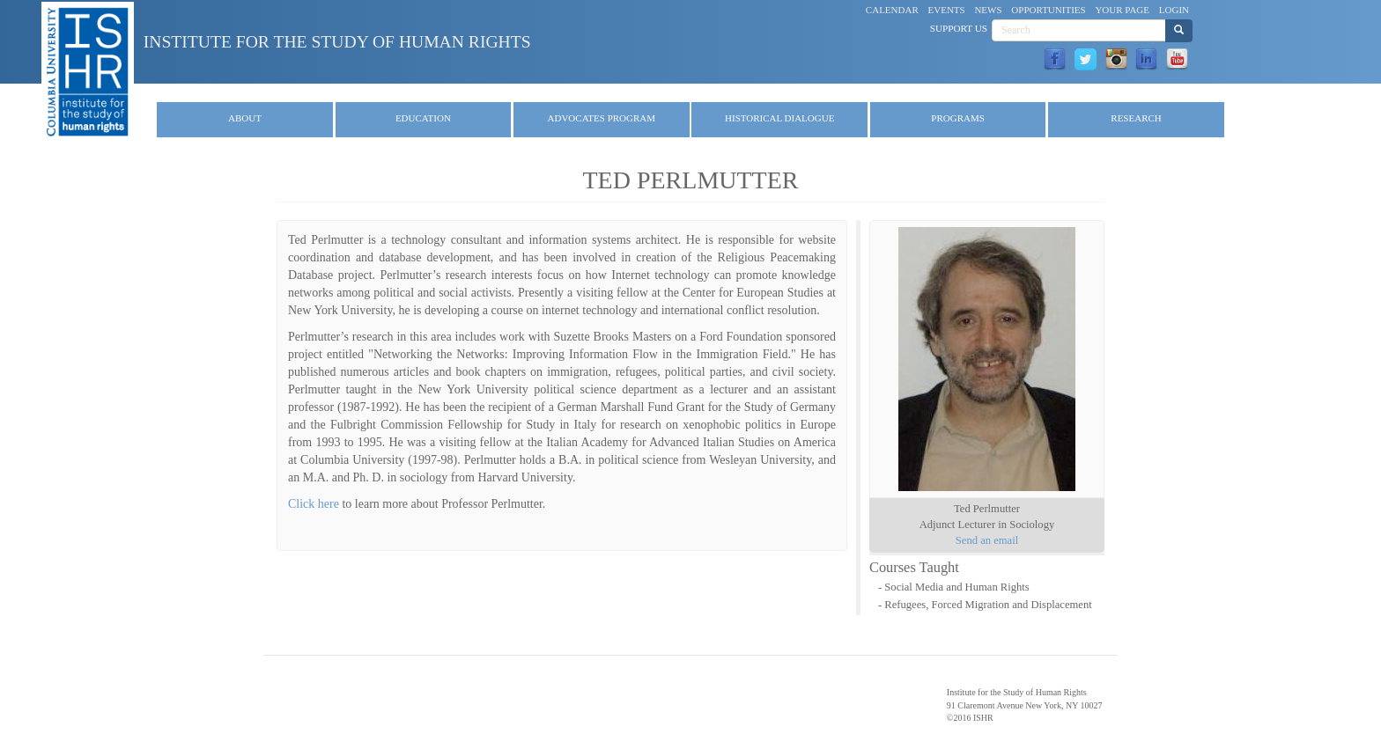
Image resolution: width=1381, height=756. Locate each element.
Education (423, 118)
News (987, 9)
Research (1136, 118)
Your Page (1122, 9)
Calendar (892, 9)
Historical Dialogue (779, 118)
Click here (313, 503)
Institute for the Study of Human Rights (337, 42)
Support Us (958, 28)
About (245, 118)
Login (1174, 9)
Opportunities (1048, 9)
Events (946, 9)
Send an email (987, 540)
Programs (958, 118)
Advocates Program (602, 118)
